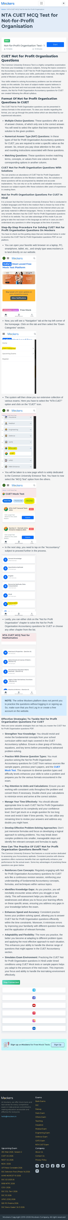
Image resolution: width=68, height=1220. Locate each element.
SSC (37, 1105)
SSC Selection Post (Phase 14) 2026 (15, 1172)
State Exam (40, 1113)
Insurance (39, 1125)
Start (55, 44)
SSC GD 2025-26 (7, 1180)
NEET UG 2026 (7, 1160)
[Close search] (64, 3)
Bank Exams (40, 1101)
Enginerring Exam (42, 1133)
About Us (39, 1152)
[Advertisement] (34, 1068)
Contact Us (39, 1156)
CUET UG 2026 (7, 1156)
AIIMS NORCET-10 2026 (11, 1176)
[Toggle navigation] (41, 3)
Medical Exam (41, 1129)
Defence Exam (41, 1137)
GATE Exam (40, 1141)
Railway (38, 1109)
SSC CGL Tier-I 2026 (9, 1191)
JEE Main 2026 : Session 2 (11, 1152)
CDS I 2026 (5, 1187)
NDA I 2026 (6, 1164)
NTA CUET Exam (42, 1145)
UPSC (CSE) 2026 (8, 1199)
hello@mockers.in (8, 1116)
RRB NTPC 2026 (8, 1184)
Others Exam (40, 1117)
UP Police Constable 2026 (11, 1168)
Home (3, 9)
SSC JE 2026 (6, 1195)
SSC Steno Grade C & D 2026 (12, 1207)
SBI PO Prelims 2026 (9, 1203)
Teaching (39, 1121)
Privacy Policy (41, 1160)
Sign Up (57, 1045)
